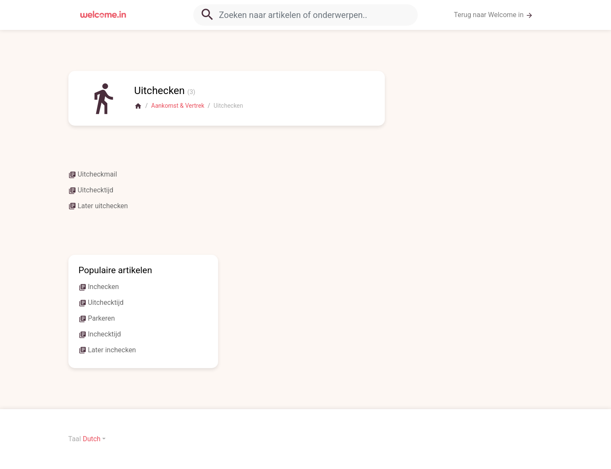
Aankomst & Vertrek (177, 105)
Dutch (91, 439)
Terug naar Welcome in (493, 15)
